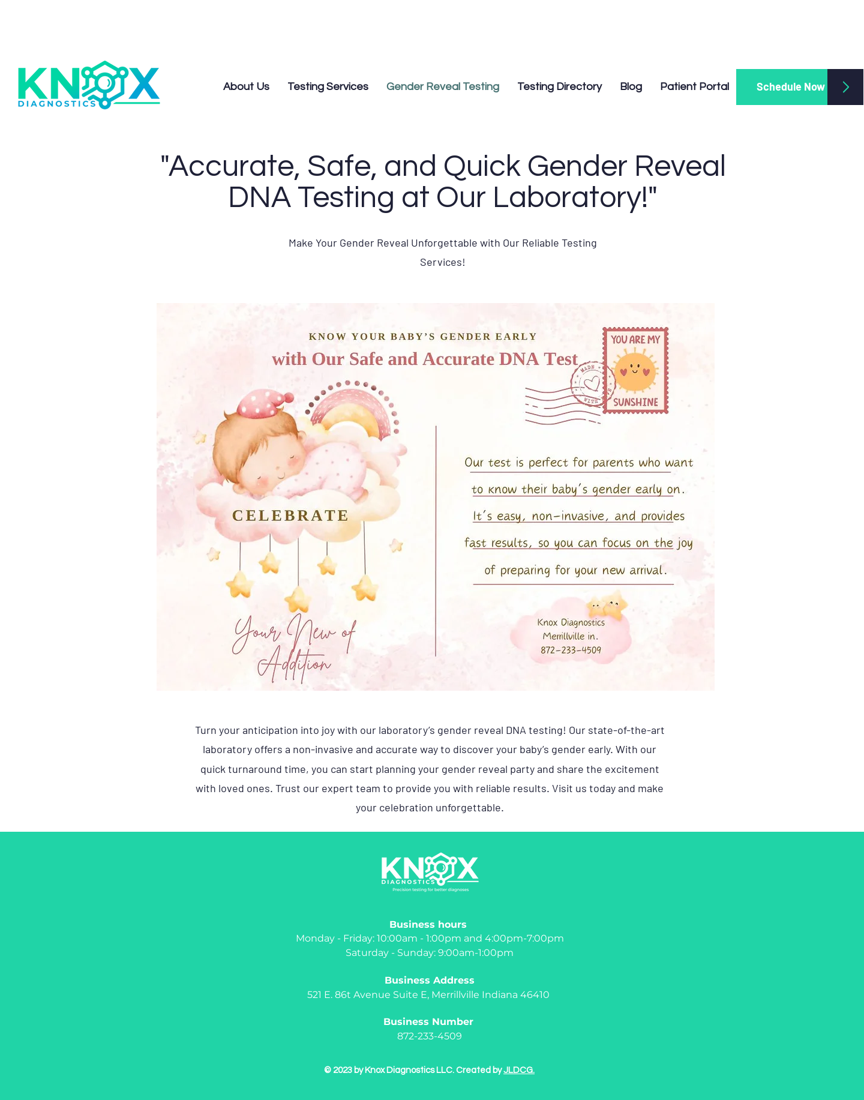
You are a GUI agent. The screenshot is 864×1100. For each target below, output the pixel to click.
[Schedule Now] (790, 87)
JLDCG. (519, 1070)
